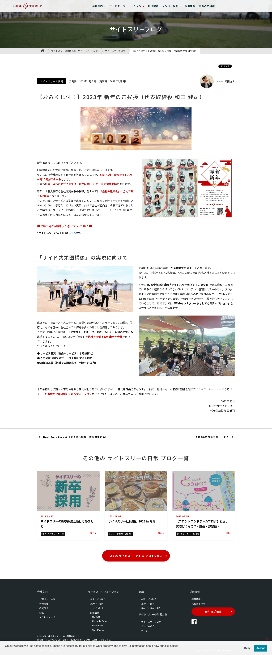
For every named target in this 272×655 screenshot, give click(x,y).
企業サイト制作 (98, 599)
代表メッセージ (47, 599)
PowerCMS (98, 625)
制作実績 (153, 6)
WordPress (98, 630)
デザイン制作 (97, 608)
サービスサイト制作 (151, 608)
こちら (72, 233)
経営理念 (43, 608)
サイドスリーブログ (151, 621)
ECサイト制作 (97, 603)
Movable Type (99, 621)
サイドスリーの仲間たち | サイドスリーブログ (74, 50)
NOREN (96, 616)
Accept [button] (260, 648)
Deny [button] (247, 648)
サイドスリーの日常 (115, 50)
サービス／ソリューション (126, 6)
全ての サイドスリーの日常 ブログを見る (138, 556)
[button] (5, 650)
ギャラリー (146, 630)
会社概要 (43, 603)
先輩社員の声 (198, 603)
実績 (141, 591)
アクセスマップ (47, 617)
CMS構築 (94, 612)
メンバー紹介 (171, 6)
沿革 (41, 612)
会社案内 (99, 6)
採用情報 (190, 6)
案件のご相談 (207, 6)
